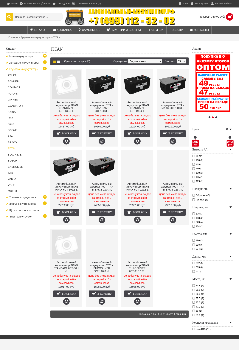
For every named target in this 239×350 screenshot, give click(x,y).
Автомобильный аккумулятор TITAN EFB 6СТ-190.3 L (101, 186)
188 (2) (197, 218)
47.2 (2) (198, 306)
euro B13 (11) (201, 329)
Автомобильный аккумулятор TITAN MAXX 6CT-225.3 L (137, 186)
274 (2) (197, 226)
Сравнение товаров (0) (77, 61)
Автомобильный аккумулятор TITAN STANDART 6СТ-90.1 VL (66, 267)
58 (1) (197, 310)
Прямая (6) (200, 199)
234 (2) (197, 248)
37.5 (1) (198, 298)
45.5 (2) (198, 302)
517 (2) (197, 271)
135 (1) (197, 164)
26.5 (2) (198, 289)
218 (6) (197, 244)
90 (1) (197, 156)
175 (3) (197, 213)
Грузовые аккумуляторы (36, 37)
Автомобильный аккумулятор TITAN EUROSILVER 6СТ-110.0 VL (101, 267)
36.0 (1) (198, 294)
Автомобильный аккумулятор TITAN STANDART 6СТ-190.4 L (137, 106)
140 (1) (197, 168)
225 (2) (197, 181)
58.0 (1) (198, 315)
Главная (13, 37)
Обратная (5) (201, 195)
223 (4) (197, 222)
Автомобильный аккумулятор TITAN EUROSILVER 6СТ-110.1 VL (137, 267)
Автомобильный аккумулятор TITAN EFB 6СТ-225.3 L (172, 186)
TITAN (56, 37)
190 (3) (197, 172)
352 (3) (197, 263)
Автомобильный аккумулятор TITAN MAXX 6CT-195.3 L (66, 186)
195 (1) (197, 177)
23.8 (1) (198, 285)
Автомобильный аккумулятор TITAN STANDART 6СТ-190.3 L (101, 106)
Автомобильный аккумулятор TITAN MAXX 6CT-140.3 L (172, 105)
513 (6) (197, 267)
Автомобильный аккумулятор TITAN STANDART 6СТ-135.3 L (66, 106)
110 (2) (197, 160)
